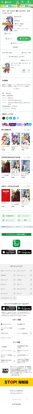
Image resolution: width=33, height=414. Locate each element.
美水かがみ (16, 16)
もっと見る (27, 130)
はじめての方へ (6, 324)
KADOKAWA (10, 95)
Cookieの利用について (23, 355)
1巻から (23, 60)
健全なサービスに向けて (23, 351)
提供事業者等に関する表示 (23, 346)
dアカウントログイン (7, 338)
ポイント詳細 (18, 25)
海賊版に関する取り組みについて (6, 361)
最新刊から (28, 60)
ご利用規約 (4, 346)
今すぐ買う (25, 38)
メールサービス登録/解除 (6, 328)
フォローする (20, 16)
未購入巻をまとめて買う (18, 56)
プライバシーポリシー (6, 351)
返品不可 (16, 30)
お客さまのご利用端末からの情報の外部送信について (23, 361)
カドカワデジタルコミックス (15, 100)
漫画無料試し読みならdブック (7, 226)
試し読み (9, 33)
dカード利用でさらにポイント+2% (21, 28)
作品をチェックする (17, 43)
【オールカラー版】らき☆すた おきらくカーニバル (20, 64)
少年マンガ (10, 97)
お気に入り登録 (27, 52)
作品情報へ (16, 47)
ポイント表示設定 (22, 333)
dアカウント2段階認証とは (6, 355)
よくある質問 (21, 329)
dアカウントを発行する (16, 390)
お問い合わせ (4, 333)
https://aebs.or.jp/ (15, 375)
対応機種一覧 (21, 324)
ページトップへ (16, 399)
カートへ (10, 38)
